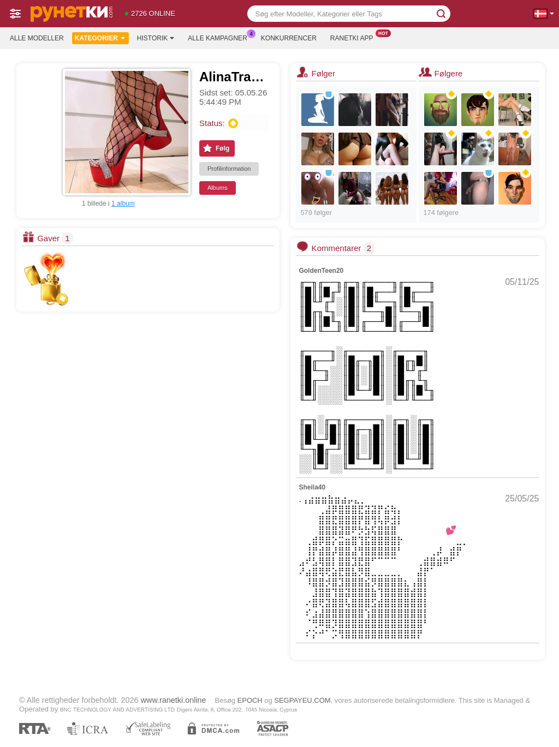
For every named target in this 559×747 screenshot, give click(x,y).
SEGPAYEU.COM (302, 700)
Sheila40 (312, 487)
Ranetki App (354, 37)
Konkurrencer (289, 38)
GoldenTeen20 (321, 270)
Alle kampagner (220, 37)
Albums (217, 187)
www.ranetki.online (173, 700)
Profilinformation (229, 168)
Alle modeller (37, 38)
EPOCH (250, 700)
